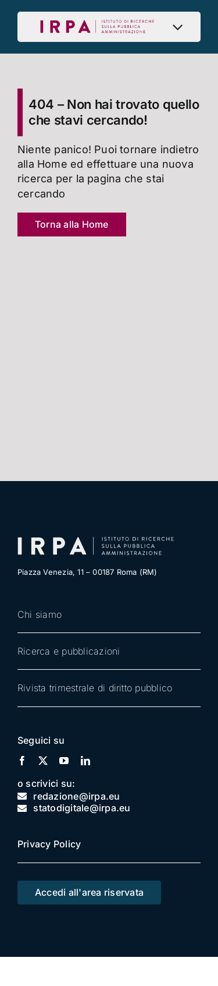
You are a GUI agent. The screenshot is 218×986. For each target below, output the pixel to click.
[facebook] (22, 760)
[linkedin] (85, 760)
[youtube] (64, 760)
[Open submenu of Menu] (180, 27)
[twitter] (43, 760)
